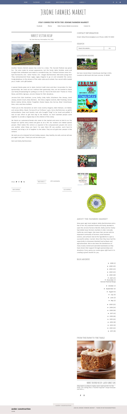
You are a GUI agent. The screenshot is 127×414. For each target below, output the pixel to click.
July (112, 294)
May (112, 300)
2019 (111, 307)
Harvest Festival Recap (41, 35)
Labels (81, 2)
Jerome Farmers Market (63, 12)
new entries (16, 189)
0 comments (55, 181)
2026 (112, 263)
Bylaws (47, 2)
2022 (111, 275)
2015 (111, 319)
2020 (111, 304)
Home (26, 2)
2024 (111, 269)
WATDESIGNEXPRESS (109, 408)
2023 (111, 272)
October (111, 286)
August (111, 292)
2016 (111, 316)
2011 (111, 331)
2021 (111, 278)
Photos (50, 26)
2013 (111, 325)
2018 (111, 310)
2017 (111, 313)
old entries (67, 189)
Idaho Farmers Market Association (68, 26)
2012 (111, 328)
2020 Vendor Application (64, 2)
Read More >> (42, 181)
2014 (111, 322)
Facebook (36, 2)
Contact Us (87, 26)
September (110, 289)
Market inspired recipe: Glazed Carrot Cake (101, 382)
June (112, 297)
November (110, 280)
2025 (111, 266)
